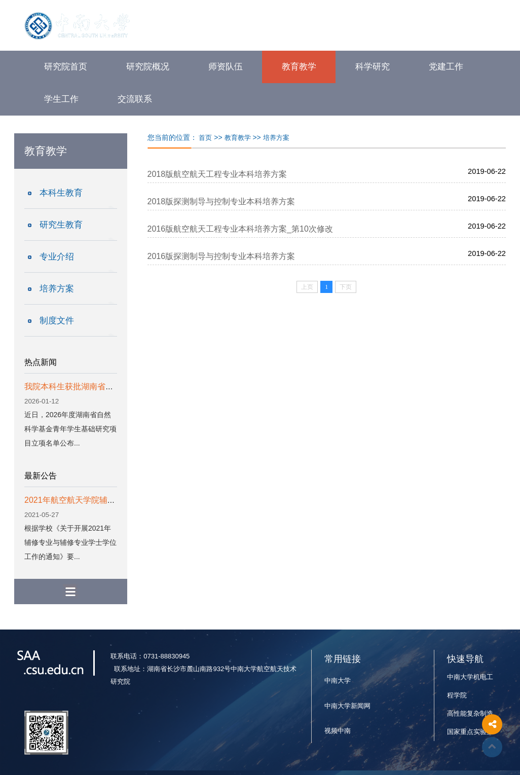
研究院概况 (147, 66)
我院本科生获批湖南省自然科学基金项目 (97, 386)
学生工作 (61, 99)
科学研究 (372, 66)
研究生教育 (61, 225)
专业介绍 (57, 257)
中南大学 (337, 680)
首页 (205, 137)
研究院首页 (65, 66)
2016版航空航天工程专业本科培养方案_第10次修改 (240, 229)
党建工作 (446, 66)
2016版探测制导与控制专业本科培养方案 (221, 256)
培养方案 (57, 288)
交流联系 (135, 99)
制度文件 (57, 320)
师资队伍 (225, 66)
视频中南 (337, 730)
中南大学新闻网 (347, 706)
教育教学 (299, 66)
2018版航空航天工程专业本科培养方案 (217, 174)
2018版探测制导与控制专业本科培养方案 (221, 201)
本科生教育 (61, 193)
